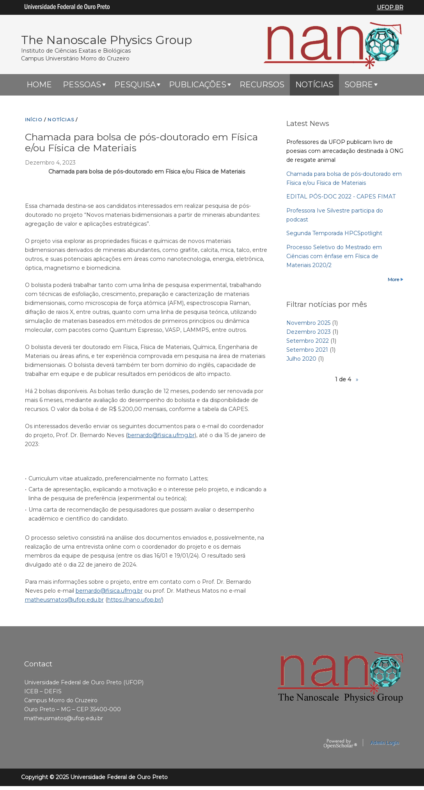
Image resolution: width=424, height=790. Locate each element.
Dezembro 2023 (308, 331)
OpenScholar (340, 744)
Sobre (358, 84)
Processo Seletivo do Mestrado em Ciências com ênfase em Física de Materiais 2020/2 (334, 256)
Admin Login (384, 743)
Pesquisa (135, 84)
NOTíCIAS (61, 119)
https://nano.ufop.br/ (134, 599)
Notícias (314, 84)
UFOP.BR (390, 7)
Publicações (197, 84)
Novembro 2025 (308, 322)
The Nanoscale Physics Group (106, 40)
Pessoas (82, 84)
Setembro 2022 (307, 340)
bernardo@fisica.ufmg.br (161, 435)
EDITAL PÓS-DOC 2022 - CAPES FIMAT (341, 196)
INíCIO (34, 119)
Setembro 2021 (307, 349)
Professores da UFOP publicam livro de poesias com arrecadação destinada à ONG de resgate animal (344, 150)
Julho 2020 (301, 358)
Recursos (261, 84)
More (393, 279)
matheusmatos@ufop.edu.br (64, 599)
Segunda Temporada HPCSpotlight (334, 233)
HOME (39, 84)
